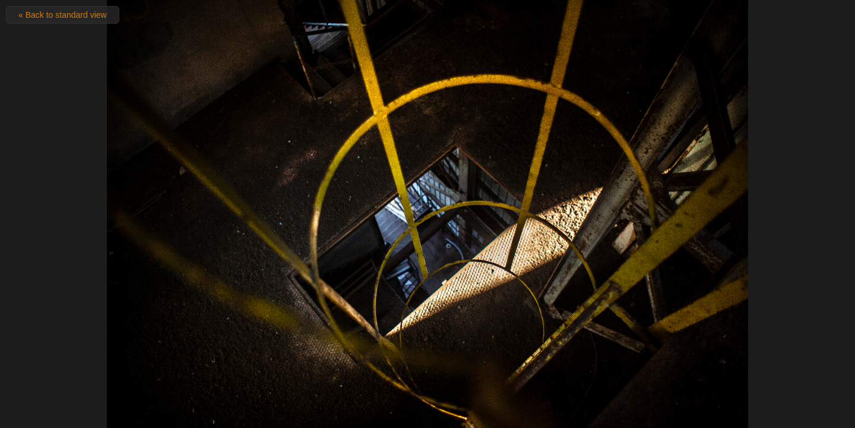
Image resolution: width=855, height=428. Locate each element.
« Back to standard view (62, 15)
